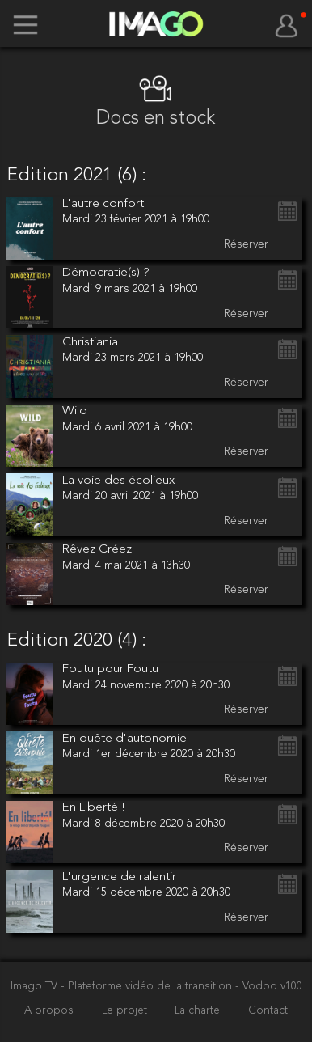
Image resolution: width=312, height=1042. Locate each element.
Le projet (126, 1011)
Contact (268, 1011)
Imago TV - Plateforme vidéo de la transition (123, 986)
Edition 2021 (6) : (76, 175)
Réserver (246, 244)
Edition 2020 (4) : (76, 640)
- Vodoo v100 (268, 986)
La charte (199, 1011)
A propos (50, 1011)
